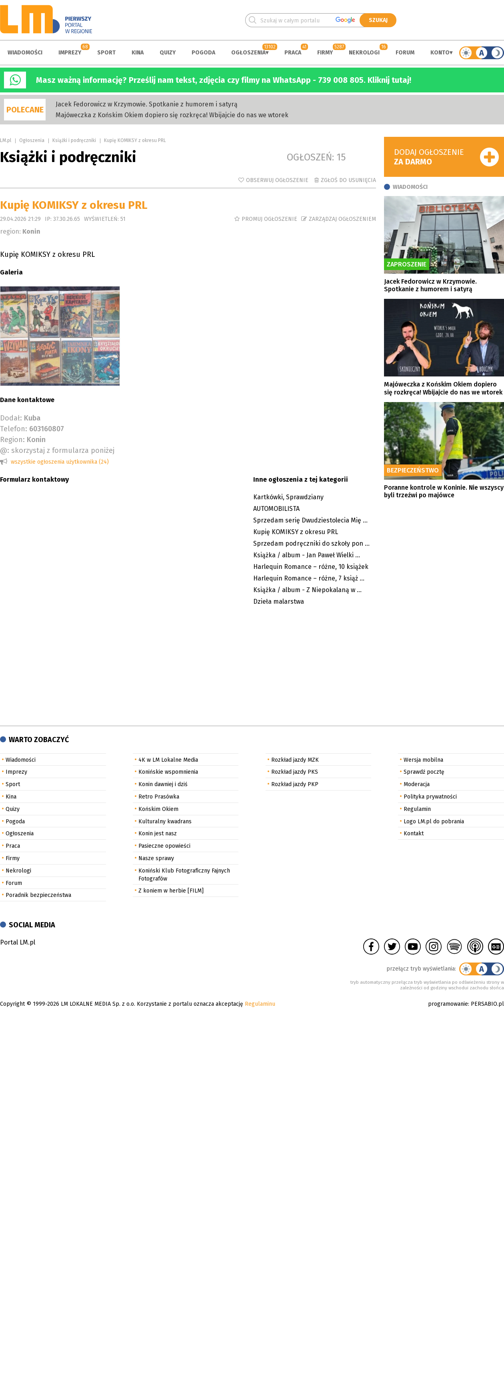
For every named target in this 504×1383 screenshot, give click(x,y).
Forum (405, 52)
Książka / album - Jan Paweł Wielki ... (306, 555)
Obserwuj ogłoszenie (277, 180)
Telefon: (13, 428)
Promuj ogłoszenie (269, 219)
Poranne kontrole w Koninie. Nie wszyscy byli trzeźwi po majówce (444, 491)
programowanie (448, 1004)
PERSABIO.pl (487, 1004)
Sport (106, 52)
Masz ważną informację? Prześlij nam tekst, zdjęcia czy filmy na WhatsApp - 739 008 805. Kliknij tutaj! (223, 80)
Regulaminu (260, 1004)
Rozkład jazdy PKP (294, 784)
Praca (292, 52)
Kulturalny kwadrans (165, 821)
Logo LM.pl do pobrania (434, 821)
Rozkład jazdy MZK (295, 760)
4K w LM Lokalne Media (168, 760)
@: (4, 450)
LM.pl (5, 140)
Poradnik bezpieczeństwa (38, 895)
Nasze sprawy (156, 858)
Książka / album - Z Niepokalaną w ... (307, 590)
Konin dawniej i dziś (163, 784)
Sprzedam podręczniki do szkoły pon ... (311, 543)
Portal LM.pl (17, 942)
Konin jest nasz (157, 833)
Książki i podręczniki (74, 140)
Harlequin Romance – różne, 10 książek (310, 566)
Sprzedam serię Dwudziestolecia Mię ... (310, 520)
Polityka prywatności (430, 796)
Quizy (168, 52)
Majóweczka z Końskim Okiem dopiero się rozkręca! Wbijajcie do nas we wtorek (172, 115)
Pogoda (203, 52)
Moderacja (417, 784)
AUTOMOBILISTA (276, 508)
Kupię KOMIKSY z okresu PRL (295, 532)
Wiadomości (25, 52)
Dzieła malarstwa (278, 601)
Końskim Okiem (158, 809)
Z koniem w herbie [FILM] (171, 890)
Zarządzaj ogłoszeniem (342, 219)
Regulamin (417, 809)
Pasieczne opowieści (164, 846)
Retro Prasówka (158, 796)
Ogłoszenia (248, 52)
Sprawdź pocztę (424, 772)
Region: (12, 439)
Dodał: (11, 418)
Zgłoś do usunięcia (348, 180)
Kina (138, 52)
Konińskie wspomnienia (168, 772)
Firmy (325, 52)
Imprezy (69, 52)
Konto (440, 52)
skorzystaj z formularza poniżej (62, 450)
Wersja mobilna (423, 760)
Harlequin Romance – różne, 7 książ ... (308, 578)
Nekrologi (364, 52)
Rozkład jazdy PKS (294, 772)
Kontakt (414, 833)
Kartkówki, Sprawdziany (288, 497)
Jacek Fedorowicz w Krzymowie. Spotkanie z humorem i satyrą (147, 104)
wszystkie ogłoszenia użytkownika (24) (60, 461)
